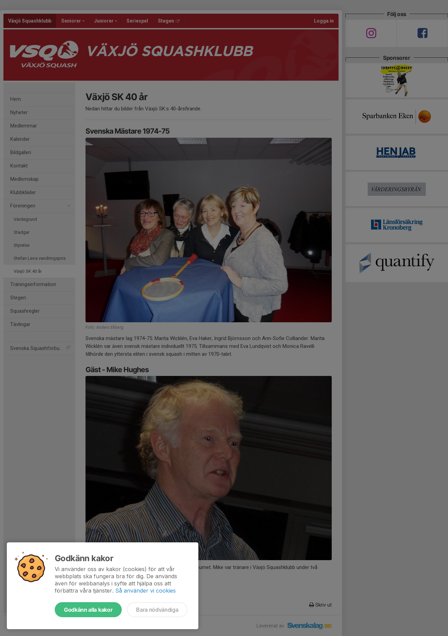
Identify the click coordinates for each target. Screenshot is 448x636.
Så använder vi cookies (145, 590)
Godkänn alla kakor (88, 609)
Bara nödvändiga (157, 609)
